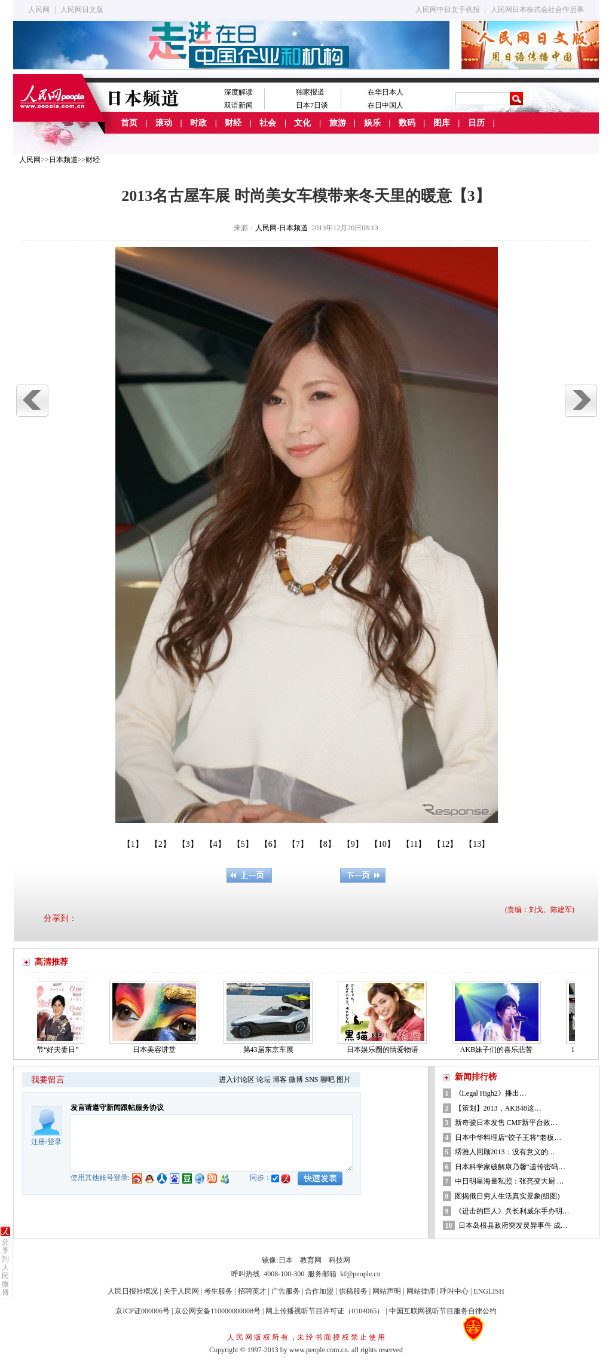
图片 (343, 1079)
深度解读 (238, 92)
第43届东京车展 (271, 1049)
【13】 (476, 844)
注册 (38, 1142)
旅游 (337, 122)
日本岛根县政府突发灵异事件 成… (513, 1225)
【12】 (445, 844)
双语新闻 (238, 105)
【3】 (188, 844)
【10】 (382, 844)
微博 (296, 1079)
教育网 (311, 1260)
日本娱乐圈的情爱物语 (385, 1049)
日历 (476, 122)
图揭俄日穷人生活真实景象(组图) (507, 1196)
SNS (311, 1079)
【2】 (160, 844)
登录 (54, 1142)
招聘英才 (252, 1291)
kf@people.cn (360, 1274)
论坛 (263, 1079)
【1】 (133, 844)
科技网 (339, 1260)
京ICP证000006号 (142, 1311)
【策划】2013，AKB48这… (498, 1108)
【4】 (215, 844)
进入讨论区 (237, 1079)
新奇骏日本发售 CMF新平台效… (506, 1122)
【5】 (242, 844)
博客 (280, 1079)
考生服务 (218, 1291)
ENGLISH (488, 1291)
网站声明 (386, 1291)
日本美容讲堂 (157, 1049)
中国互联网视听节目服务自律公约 (443, 1311)
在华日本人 (385, 92)
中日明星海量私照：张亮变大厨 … (509, 1181)
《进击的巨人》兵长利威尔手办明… (512, 1211)
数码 (407, 122)
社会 (267, 122)
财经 (233, 122)
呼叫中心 (454, 1291)
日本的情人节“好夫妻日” (43, 1049)
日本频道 (63, 159)
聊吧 (327, 1079)
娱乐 (372, 122)
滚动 (163, 122)
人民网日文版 (81, 9)
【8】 (325, 844)
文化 (302, 122)
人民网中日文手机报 (447, 9)
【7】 (297, 844)
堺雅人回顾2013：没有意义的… (505, 1152)
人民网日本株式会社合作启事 (537, 9)
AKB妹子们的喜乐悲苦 (499, 1049)
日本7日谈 (312, 105)
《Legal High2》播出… (491, 1093)
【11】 (414, 844)
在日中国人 (385, 105)
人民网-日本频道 (281, 228)
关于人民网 (181, 1291)
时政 (198, 122)
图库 (441, 122)
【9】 (352, 844)
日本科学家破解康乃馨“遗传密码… (510, 1167)
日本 (286, 1260)
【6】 (270, 844)
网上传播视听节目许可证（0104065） (324, 1311)
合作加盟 (319, 1291)
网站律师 (420, 1291)
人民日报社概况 (133, 1291)
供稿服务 (353, 1291)
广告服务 (285, 1291)
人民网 (39, 9)
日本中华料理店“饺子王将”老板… (508, 1137)
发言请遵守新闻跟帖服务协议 (117, 1107)
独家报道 (310, 92)
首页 (129, 122)
